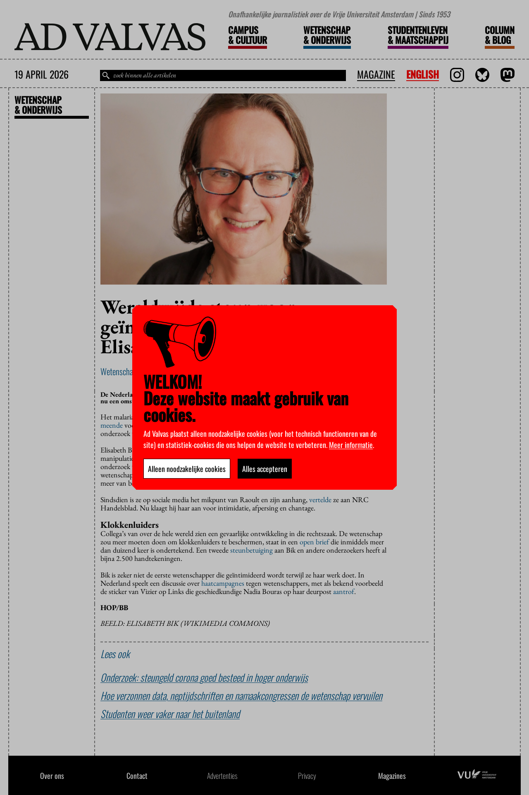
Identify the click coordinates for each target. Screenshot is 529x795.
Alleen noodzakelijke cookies (187, 468)
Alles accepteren (264, 468)
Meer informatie (351, 444)
